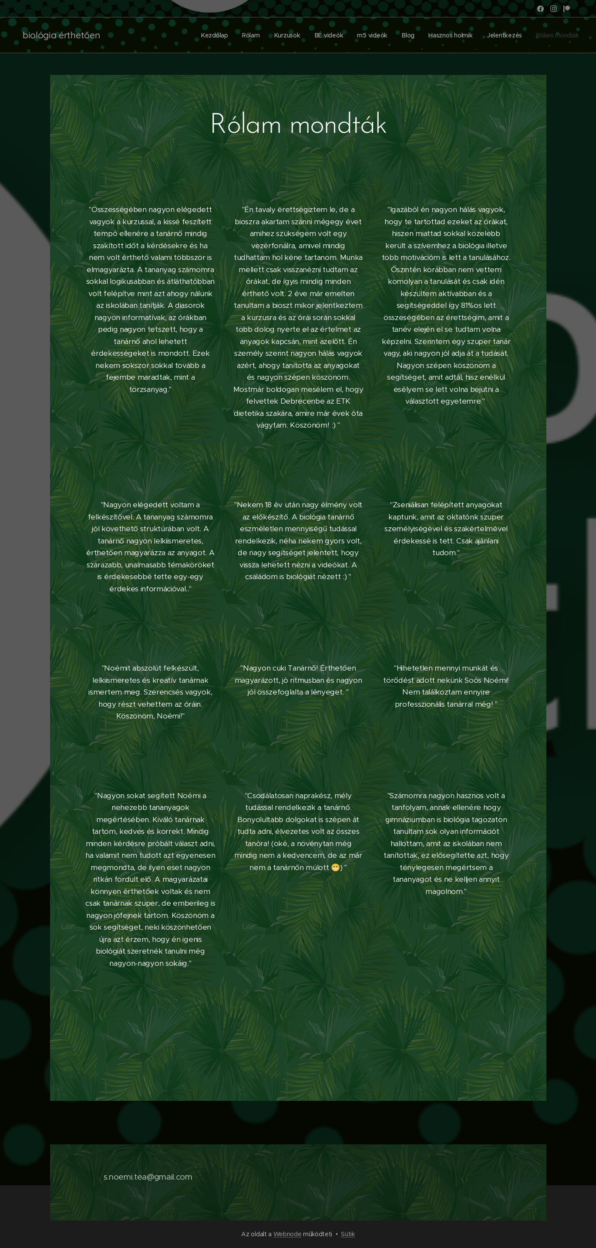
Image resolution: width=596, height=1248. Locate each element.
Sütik (347, 1234)
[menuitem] (211, 35)
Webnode (287, 1234)
